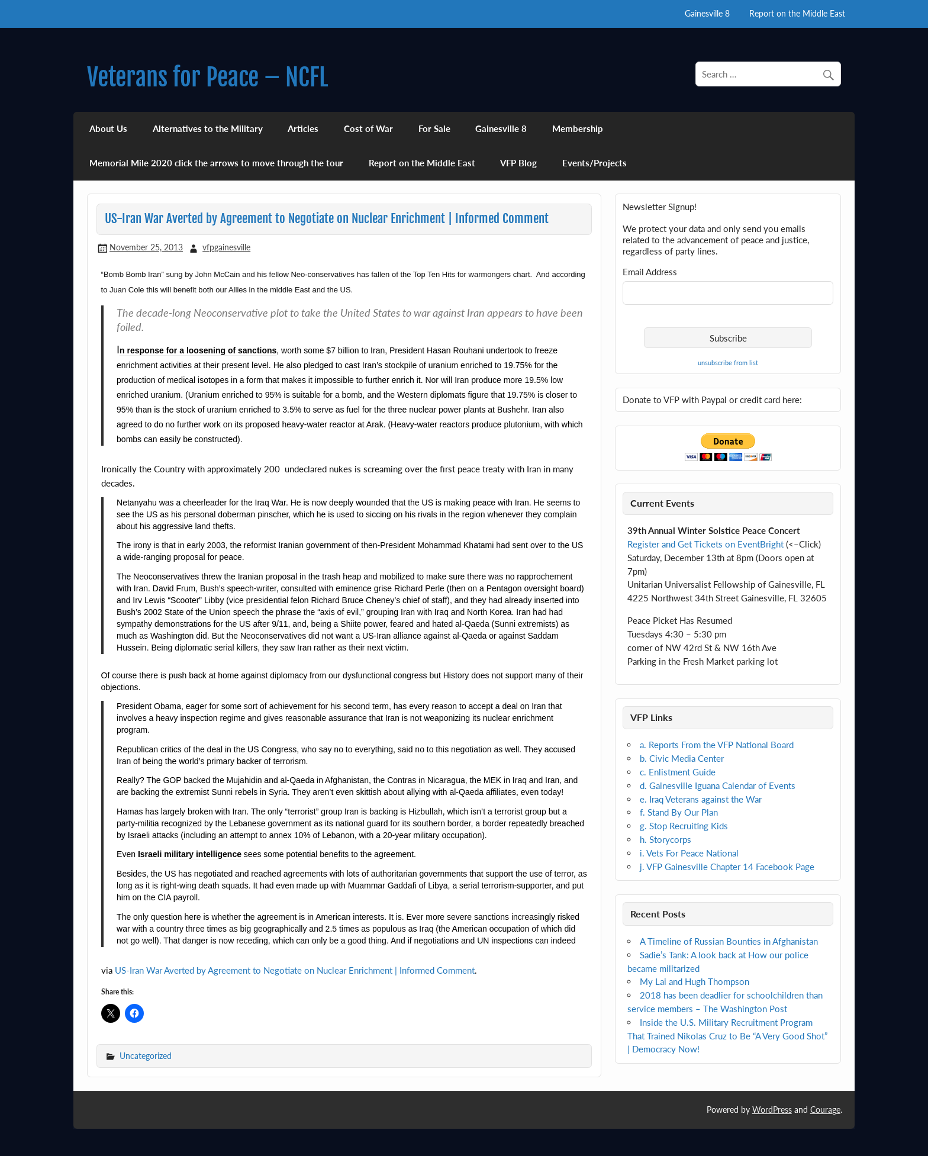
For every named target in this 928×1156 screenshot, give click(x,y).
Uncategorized (146, 1056)
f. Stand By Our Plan (679, 812)
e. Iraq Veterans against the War (701, 799)
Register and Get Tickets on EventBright (705, 544)
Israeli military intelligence (189, 854)
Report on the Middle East (797, 13)
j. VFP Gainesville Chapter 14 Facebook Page (727, 866)
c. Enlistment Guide (678, 772)
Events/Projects (594, 162)
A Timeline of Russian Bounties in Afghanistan (729, 941)
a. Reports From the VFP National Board (717, 744)
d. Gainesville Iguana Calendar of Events (717, 785)
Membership (577, 128)
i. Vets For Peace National (689, 853)
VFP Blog (518, 162)
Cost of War (368, 128)
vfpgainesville (226, 247)
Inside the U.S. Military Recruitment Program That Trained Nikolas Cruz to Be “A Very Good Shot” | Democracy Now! (727, 1036)
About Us (108, 128)
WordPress (772, 1110)
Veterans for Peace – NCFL (207, 77)
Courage (825, 1110)
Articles (303, 128)
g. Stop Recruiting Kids (684, 825)
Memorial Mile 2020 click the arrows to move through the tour (216, 162)
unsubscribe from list (728, 362)
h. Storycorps (665, 839)
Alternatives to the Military (208, 128)
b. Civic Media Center (682, 758)
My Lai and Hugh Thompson (694, 981)
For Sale (434, 128)
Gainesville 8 (707, 13)
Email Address (650, 272)
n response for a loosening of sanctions (198, 350)
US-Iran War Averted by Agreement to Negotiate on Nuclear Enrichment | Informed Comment (295, 970)
